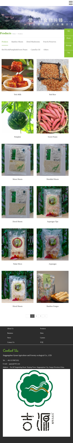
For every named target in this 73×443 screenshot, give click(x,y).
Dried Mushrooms (33, 42)
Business (10, 333)
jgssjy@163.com (14, 364)
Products (20, 34)
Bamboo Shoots (17, 42)
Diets (42, 333)
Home (14, 34)
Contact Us (10, 342)
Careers (42, 338)
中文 (41, 342)
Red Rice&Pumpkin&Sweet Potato (14, 50)
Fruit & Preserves (49, 42)
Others (46, 50)
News (9, 338)
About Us (10, 328)
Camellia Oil (35, 50)
